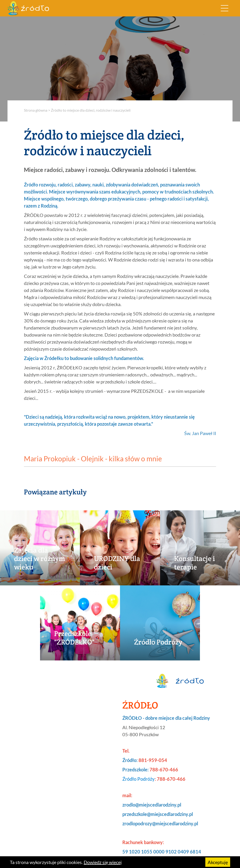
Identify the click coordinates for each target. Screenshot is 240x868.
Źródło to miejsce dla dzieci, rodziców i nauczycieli (91, 110)
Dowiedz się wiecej (103, 862)
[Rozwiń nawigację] (224, 8)
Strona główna (35, 110)
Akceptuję (218, 862)
